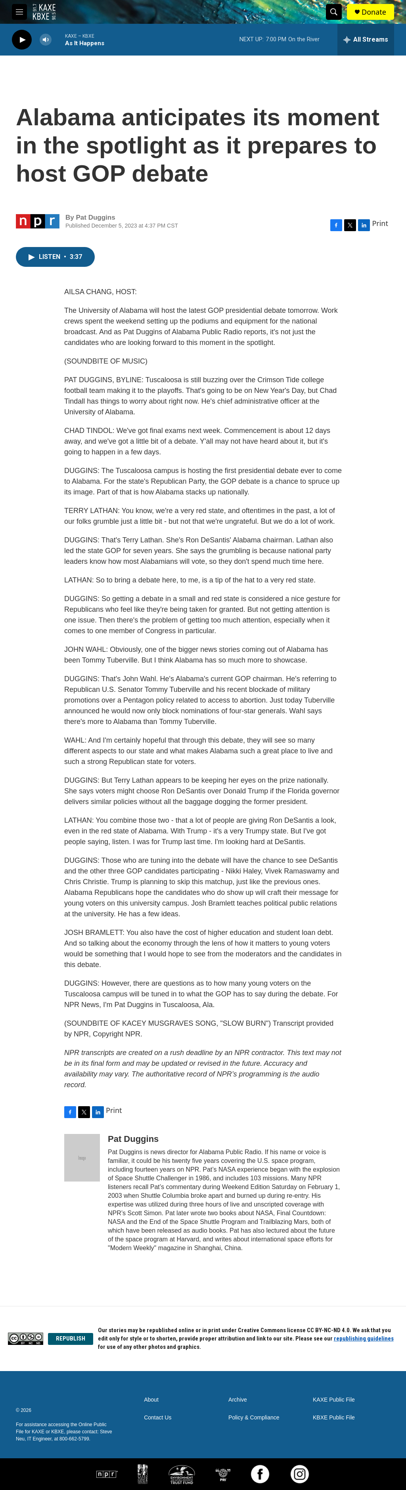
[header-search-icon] (334, 12)
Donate (374, 12)
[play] (21, 39)
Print (380, 223)
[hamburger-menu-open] (19, 12)
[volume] (45, 40)
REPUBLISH (70, 1338)
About (151, 1400)
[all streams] (365, 40)
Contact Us (157, 1418)
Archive (237, 1400)
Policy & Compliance (253, 1418)
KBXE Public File (334, 1418)
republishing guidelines (364, 1338)
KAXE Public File (334, 1400)
